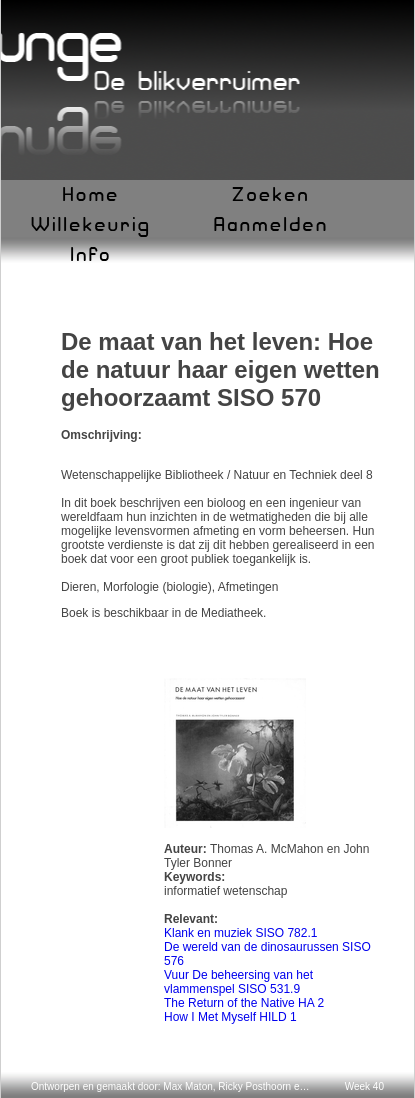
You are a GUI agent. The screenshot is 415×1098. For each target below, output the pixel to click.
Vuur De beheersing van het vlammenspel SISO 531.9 (238, 982)
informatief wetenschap (225, 891)
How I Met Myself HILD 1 (230, 1017)
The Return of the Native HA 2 (244, 1003)
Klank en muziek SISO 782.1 (240, 933)
